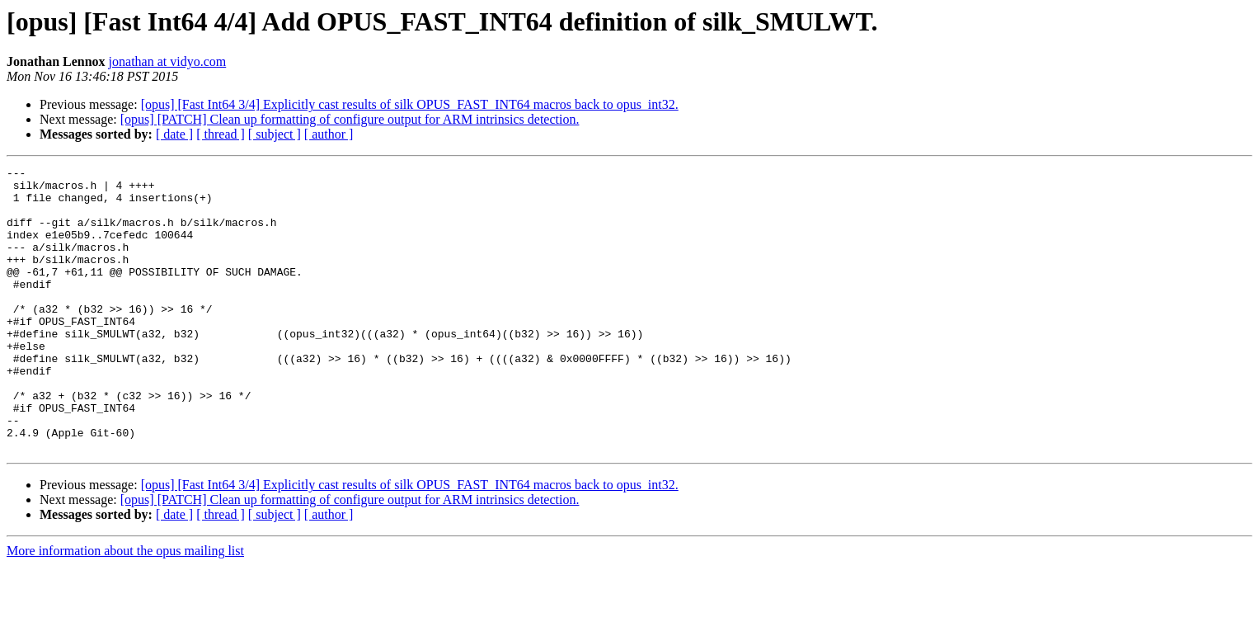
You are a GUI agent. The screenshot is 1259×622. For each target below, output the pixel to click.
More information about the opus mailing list (125, 608)
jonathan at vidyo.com (168, 61)
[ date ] (174, 134)
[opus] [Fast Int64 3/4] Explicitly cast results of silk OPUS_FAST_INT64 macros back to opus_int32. (410, 104)
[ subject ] (274, 134)
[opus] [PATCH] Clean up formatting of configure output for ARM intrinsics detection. (350, 119)
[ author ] (329, 134)
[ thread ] (220, 134)
